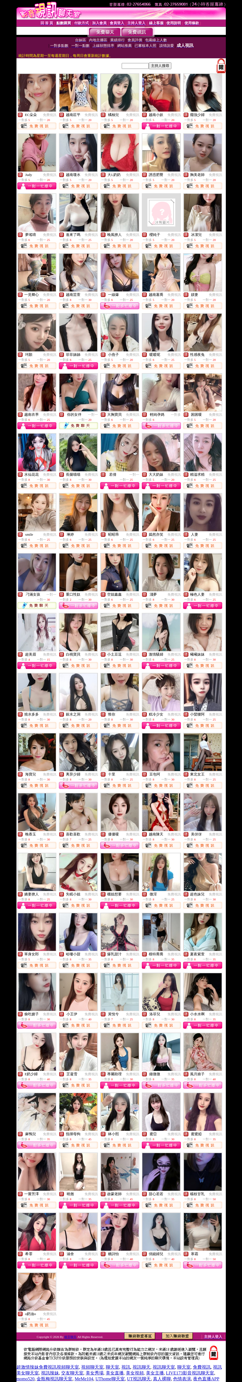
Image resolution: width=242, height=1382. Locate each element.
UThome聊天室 (110, 1378)
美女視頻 (135, 1373)
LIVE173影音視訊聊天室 (190, 1373)
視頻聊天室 (92, 1367)
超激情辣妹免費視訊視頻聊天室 (47, 1367)
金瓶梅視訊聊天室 (54, 1378)
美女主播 (155, 1373)
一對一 (93, 415)
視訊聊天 (141, 1367)
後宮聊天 (70, 1336)
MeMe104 (84, 1378)
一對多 (176, 415)
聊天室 (112, 1367)
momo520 (25, 1378)
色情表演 (182, 1378)
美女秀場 (95, 1373)
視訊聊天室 (164, 1367)
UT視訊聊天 (139, 1378)
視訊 (125, 1367)
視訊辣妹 (50, 1373)
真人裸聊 (162, 1378)
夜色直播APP (206, 1378)
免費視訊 (49, 115)
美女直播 (115, 1373)
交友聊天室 (72, 1373)
